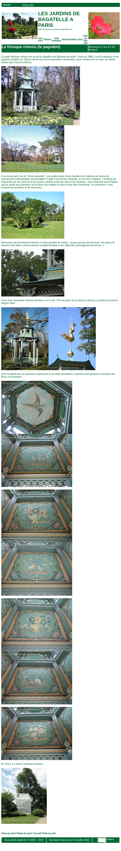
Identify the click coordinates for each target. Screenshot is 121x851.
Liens (80, 39)
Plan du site (49, 833)
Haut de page (8, 833)
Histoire (47, 39)
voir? (40, 40)
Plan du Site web (85, 39)
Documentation (69, 39)
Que (41, 38)
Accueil (37, 833)
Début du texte (24, 833)
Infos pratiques (56, 39)
